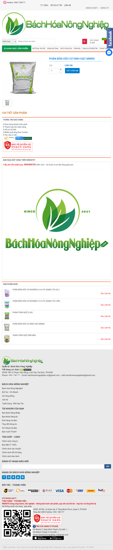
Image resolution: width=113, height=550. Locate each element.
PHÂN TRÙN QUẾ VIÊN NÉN (24, 335)
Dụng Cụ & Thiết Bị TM (90, 48)
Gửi (107, 466)
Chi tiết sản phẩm (14, 112)
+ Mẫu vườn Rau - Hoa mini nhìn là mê (17, 547)
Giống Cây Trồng (52, 48)
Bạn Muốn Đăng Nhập (11, 413)
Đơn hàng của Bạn (9, 420)
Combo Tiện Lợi (105, 48)
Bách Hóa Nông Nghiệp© (12, 388)
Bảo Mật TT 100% (9, 445)
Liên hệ (67, 5)
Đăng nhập (91, 8)
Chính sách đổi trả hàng (12, 452)
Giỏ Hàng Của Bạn (9, 428)
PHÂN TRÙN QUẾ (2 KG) (23, 312)
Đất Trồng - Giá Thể (38, 48)
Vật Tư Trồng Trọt (66, 48)
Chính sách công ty (10, 441)
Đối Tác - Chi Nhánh (10, 392)
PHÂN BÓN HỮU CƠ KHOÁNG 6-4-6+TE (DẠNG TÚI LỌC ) (36, 290)
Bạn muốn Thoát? (9, 432)
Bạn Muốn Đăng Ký (10, 417)
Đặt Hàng (72, 71)
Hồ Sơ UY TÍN (56, 5)
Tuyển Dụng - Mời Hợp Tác (13, 403)
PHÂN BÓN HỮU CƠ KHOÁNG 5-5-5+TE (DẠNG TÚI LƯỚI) (36, 301)
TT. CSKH (44, 5)
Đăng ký (105, 8)
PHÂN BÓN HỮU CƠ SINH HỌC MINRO (29, 324)
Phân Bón (77, 48)
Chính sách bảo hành (10, 456)
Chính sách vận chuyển (11, 449)
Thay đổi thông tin (9, 424)
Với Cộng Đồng (8, 396)
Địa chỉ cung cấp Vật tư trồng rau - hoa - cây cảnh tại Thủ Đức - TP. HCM (64, 547)
